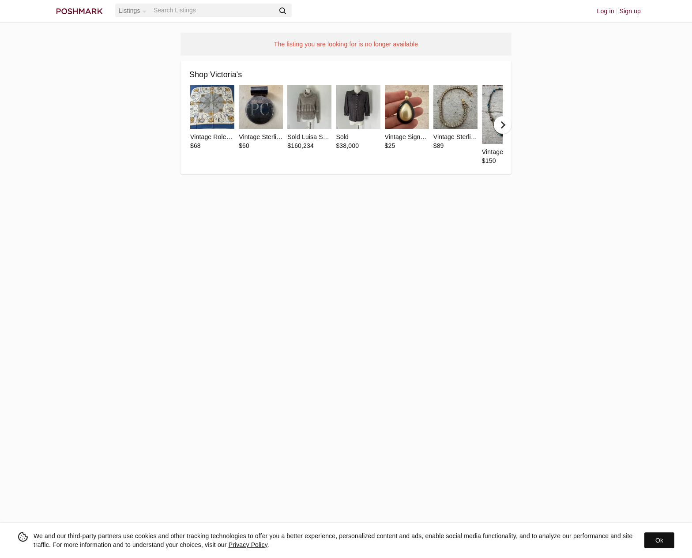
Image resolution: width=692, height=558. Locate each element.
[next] (502, 125)
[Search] (213, 10)
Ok (659, 540)
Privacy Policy (248, 544)
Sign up (630, 11)
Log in (605, 11)
